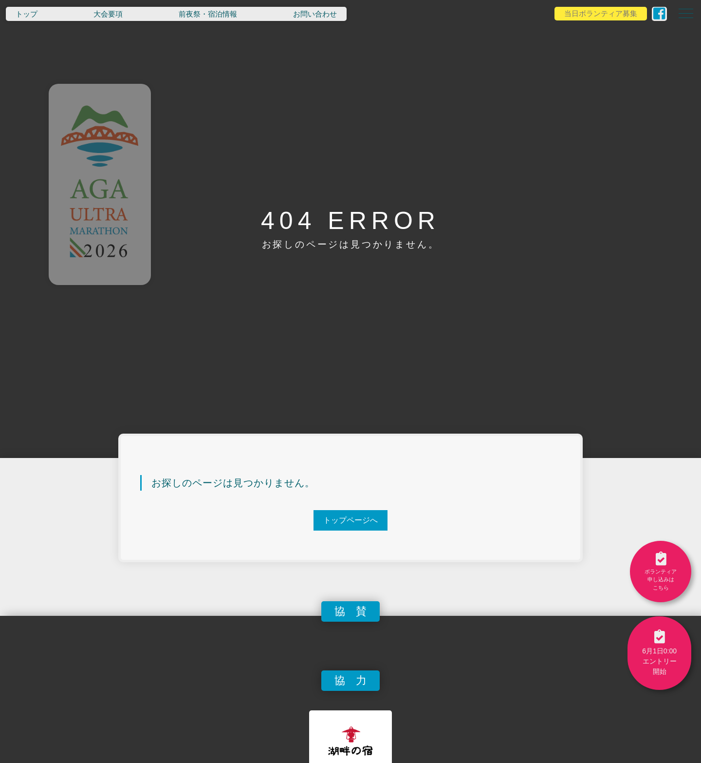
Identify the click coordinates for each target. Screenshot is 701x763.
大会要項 (108, 14)
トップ (26, 14)
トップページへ (350, 520)
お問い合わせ (315, 14)
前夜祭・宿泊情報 (208, 14)
